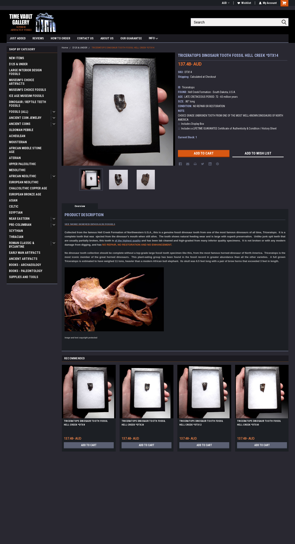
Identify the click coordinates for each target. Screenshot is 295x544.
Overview (80, 206)
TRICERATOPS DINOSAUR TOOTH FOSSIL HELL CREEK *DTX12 (201, 423)
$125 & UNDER (18, 64)
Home (65, 47)
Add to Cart (89, 445)
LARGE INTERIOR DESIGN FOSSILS (25, 72)
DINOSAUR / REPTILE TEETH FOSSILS (27, 104)
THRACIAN (16, 237)
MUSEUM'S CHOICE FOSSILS (27, 90)
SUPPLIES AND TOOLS (23, 277)
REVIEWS (38, 38)
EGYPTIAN (16, 212)
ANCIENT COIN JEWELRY (25, 118)
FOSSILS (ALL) (18, 112)
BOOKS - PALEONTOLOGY (25, 271)
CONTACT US (85, 38)
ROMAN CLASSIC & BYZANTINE (21, 245)
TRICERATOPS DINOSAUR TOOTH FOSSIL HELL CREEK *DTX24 (143, 423)
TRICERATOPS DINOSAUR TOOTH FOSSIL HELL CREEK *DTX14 (123, 47)
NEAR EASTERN (19, 218)
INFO (153, 38)
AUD (225, 3)
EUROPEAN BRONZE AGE (25, 194)
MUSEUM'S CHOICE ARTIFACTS (21, 82)
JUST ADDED (18, 38)
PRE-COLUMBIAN (20, 225)
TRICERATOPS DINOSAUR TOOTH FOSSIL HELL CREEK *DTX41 (259, 423)
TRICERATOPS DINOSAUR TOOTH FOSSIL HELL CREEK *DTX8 (86, 423)
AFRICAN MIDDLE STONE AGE (25, 150)
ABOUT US (107, 38)
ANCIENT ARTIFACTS (23, 259)
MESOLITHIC (17, 170)
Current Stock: (187, 137)
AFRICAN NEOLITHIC (22, 176)
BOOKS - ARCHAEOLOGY (25, 265)
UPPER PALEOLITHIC (22, 164)
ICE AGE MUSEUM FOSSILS (26, 96)
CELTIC (13, 206)
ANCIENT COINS (19, 124)
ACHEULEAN (17, 136)
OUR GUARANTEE (131, 38)
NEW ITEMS (16, 58)
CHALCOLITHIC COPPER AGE (28, 188)
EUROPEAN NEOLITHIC (24, 182)
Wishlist (244, 3)
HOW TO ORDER (60, 38)
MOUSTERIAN (18, 142)
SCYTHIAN (16, 231)
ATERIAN (15, 158)
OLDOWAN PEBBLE (21, 130)
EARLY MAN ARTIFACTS (24, 253)
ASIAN (13, 200)
